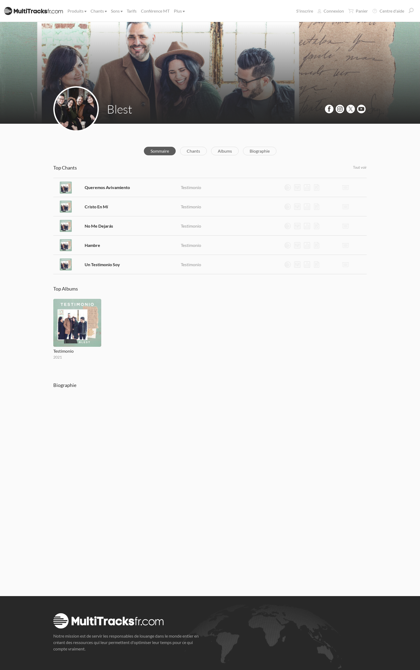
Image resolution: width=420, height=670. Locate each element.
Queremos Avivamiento (107, 187)
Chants (98, 10)
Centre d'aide (388, 11)
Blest (119, 109)
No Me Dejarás (99, 225)
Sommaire (160, 150)
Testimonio (191, 187)
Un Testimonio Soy (102, 264)
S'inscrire (304, 10)
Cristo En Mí (96, 206)
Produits (77, 10)
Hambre (92, 245)
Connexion (330, 10)
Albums (225, 150)
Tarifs (132, 10)
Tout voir (360, 167)
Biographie (260, 150)
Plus (179, 10)
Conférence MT (155, 10)
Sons (116, 10)
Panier (358, 11)
